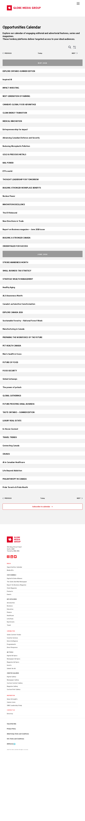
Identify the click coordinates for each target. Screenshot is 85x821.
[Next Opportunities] (74, 53)
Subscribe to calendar (41, 507)
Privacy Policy (11, 729)
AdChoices (10, 744)
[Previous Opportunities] (7, 53)
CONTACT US (11, 710)
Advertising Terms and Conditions (18, 734)
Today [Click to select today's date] (40, 53)
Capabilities (11, 631)
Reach (9, 563)
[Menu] (78, 3)
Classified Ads (11, 724)
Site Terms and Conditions (15, 739)
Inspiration (11, 695)
